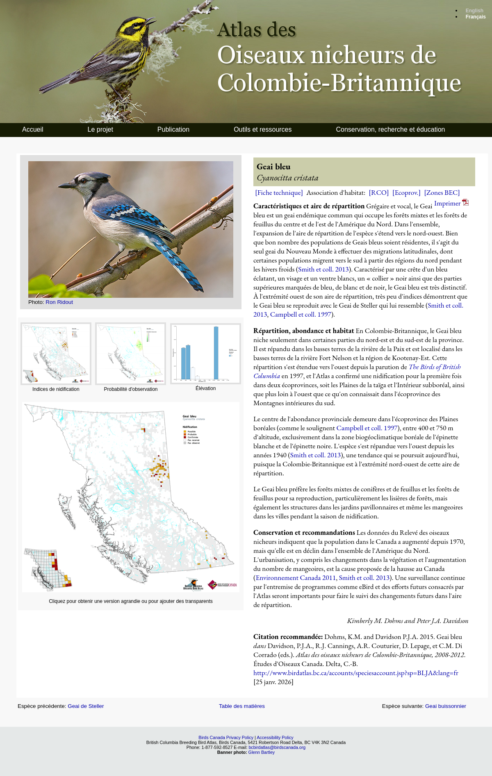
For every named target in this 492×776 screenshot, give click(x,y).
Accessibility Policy (275, 737)
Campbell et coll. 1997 (300, 314)
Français (476, 17)
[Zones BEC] (442, 192)
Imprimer (451, 203)
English (474, 11)
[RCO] (379, 192)
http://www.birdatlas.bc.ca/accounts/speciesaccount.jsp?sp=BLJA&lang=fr (355, 672)
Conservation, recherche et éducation (390, 129)
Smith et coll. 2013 (323, 269)
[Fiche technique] (279, 192)
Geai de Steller (86, 706)
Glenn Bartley (261, 752)
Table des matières (242, 706)
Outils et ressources (263, 129)
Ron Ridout (59, 302)
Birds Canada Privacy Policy (225, 737)
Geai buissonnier (445, 706)
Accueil (32, 129)
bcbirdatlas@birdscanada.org (276, 747)
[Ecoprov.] (406, 192)
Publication (173, 129)
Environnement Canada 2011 (295, 577)
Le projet (100, 129)
